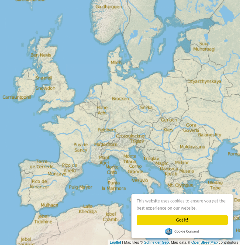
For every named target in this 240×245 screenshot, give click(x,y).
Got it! (182, 220)
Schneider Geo (156, 242)
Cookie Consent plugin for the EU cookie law (182, 231)
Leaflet (115, 242)
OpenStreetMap (204, 242)
